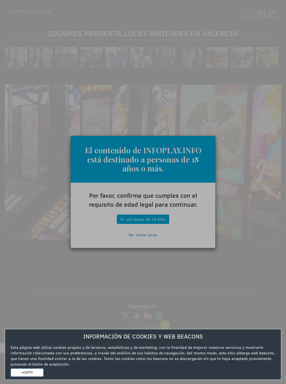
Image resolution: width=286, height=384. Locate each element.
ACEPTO (27, 372)
